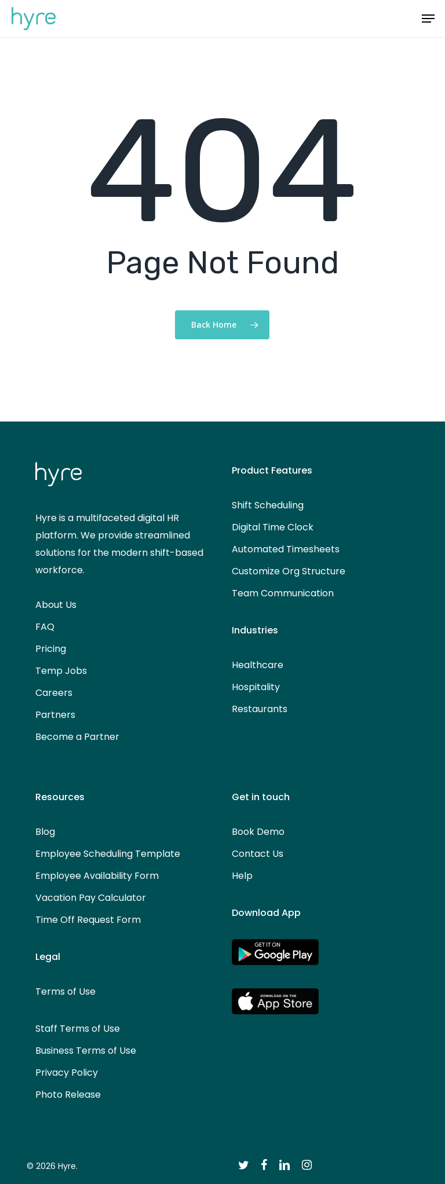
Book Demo (258, 831)
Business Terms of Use (85, 1050)
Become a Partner (77, 736)
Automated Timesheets (286, 549)
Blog (45, 831)
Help (242, 875)
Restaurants (259, 709)
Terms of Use (65, 991)
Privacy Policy (66, 1072)
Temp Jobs (61, 670)
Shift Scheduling (268, 505)
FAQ (44, 626)
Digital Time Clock (272, 527)
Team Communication (283, 593)
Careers (53, 692)
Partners (55, 714)
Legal (47, 956)
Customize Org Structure (288, 571)
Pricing (50, 648)
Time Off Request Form (88, 919)
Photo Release (68, 1094)
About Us (55, 604)
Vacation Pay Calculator (90, 897)
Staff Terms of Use (77, 1028)
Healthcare (257, 665)
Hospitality (256, 687)
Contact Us (257, 853)
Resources (60, 797)
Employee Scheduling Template (107, 853)
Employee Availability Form (97, 875)
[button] (428, 18)
